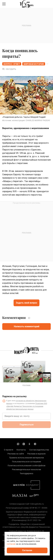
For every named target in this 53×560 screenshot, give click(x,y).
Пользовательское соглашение (26, 461)
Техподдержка (26, 473)
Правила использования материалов (26, 458)
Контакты (21, 450)
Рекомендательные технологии (26, 469)
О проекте (8, 450)
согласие (11, 544)
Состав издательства (39, 450)
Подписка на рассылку (14, 396)
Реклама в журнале (36, 454)
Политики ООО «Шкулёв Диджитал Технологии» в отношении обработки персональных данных (26, 406)
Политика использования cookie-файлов (26, 465)
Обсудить (9, 69)
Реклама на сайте (15, 454)
